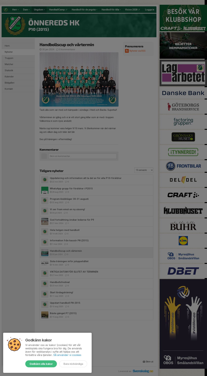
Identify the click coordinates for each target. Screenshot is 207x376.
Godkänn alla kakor (41, 363)
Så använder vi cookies (67, 355)
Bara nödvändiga (73, 363)
